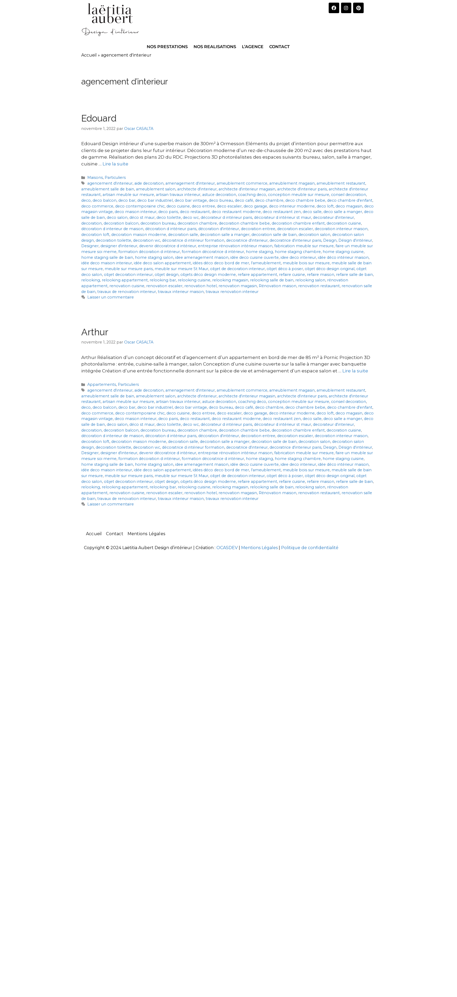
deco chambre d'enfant (349, 200)
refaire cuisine (292, 274)
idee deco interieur (298, 257)
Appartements (101, 384)
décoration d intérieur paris (170, 228)
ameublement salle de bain (107, 189)
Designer (90, 246)
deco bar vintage (191, 200)
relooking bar (163, 280)
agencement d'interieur (110, 183)
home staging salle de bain (107, 257)
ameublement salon (155, 189)
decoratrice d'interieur (247, 240)
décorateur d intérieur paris (226, 217)
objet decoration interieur (128, 274)
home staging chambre (298, 251)
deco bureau (221, 200)
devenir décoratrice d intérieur (167, 246)
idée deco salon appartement (162, 263)
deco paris (168, 211)
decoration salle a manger (225, 234)
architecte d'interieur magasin (247, 189)
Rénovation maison (277, 286)
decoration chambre (197, 223)
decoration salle (183, 234)
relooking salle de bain (271, 280)
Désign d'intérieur (355, 240)
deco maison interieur (135, 211)
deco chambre (269, 200)
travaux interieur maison (181, 291)
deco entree (203, 206)
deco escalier (229, 206)
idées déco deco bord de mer (221, 263)
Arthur (94, 332)
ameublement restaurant (341, 183)
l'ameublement (266, 263)
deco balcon (104, 200)
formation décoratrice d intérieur (213, 251)
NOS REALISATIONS (215, 46)
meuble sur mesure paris (129, 268)
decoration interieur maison (341, 228)
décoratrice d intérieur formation (193, 240)
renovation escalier (164, 286)
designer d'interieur (118, 246)
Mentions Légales (146, 533)
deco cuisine (178, 206)
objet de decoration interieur (237, 268)
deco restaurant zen (282, 211)
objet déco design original (329, 268)
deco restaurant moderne (236, 211)
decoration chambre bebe (244, 223)
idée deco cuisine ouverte (254, 257)
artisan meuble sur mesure (128, 194)
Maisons (95, 177)
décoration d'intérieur (218, 228)
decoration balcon (121, 223)
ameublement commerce (242, 183)
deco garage (255, 206)
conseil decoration (348, 194)
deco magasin (349, 206)
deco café (244, 200)
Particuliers (115, 177)
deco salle (312, 211)
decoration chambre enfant (298, 223)
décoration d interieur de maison (112, 228)
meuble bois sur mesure (306, 263)
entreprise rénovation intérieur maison (235, 246)
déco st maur (142, 217)
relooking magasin (230, 280)
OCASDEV (227, 547)
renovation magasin (238, 286)
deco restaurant (195, 211)
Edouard (98, 118)
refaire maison (320, 274)
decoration (91, 223)
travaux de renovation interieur (126, 291)
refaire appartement (257, 274)
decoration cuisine (344, 223)
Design (330, 240)
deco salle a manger (342, 211)
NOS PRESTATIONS (167, 46)
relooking (90, 280)
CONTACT (279, 46)
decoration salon (314, 234)
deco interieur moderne (292, 206)
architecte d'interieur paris (302, 189)
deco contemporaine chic (140, 206)
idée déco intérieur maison (343, 257)
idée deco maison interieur (106, 263)
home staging (259, 251)
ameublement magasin (292, 183)
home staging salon (154, 257)
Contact (114, 533)
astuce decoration (219, 194)
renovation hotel (200, 286)
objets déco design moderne (208, 274)
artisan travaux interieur (178, 194)
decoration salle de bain (274, 234)
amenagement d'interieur (190, 183)
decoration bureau (158, 223)
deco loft (325, 206)
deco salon (117, 217)
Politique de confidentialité (309, 547)
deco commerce (97, 206)
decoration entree (258, 228)
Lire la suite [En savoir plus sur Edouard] (115, 163)
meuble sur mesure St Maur (181, 268)
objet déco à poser (285, 268)
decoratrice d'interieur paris (295, 240)
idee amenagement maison (201, 257)
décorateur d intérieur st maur (282, 217)
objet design (167, 274)
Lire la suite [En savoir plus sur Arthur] (355, 370)
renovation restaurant (319, 286)
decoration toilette (113, 240)
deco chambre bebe (305, 200)
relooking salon (310, 280)
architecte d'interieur (197, 189)
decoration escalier (295, 228)
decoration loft (95, 234)
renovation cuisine (126, 286)
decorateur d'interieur (333, 217)
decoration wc (146, 240)
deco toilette (168, 217)
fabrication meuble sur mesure (304, 246)
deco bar (126, 200)
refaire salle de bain (354, 274)
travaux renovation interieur (232, 291)
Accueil (89, 55)
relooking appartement (125, 280)
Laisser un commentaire (110, 297)
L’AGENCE (252, 46)
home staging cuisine (343, 251)
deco (86, 200)
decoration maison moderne (138, 234)
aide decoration (149, 183)
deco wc (191, 217)
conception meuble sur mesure (298, 194)
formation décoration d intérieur (149, 251)
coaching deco (252, 194)
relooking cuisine (194, 280)
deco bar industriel (155, 200)
